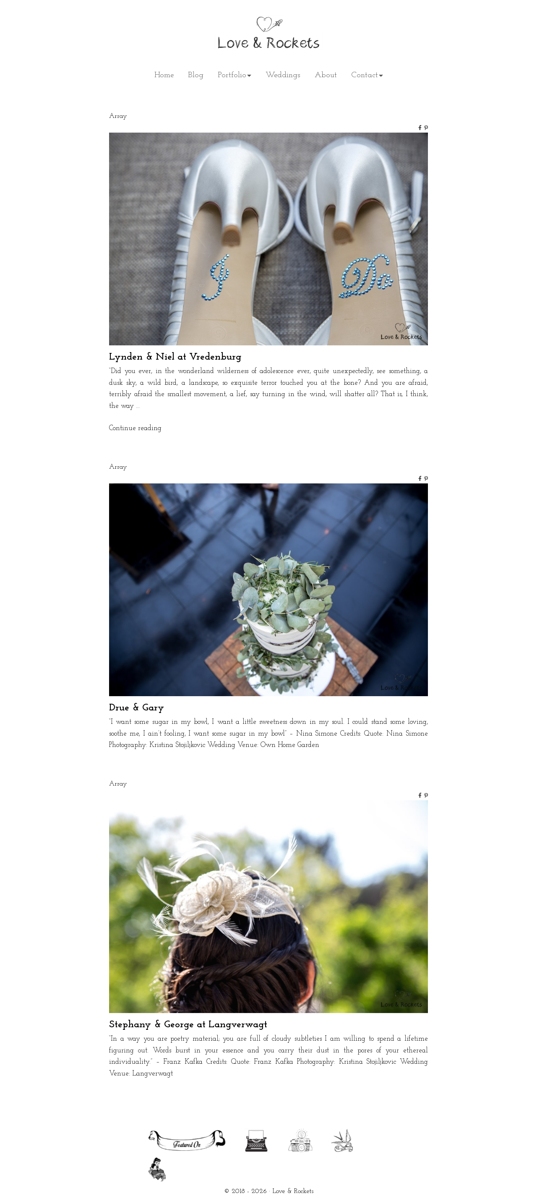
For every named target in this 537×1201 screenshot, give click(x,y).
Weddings (283, 75)
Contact (364, 75)
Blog (195, 75)
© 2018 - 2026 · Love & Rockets (268, 1191)
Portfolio (232, 75)
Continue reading (135, 428)
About (326, 75)
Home (164, 75)
